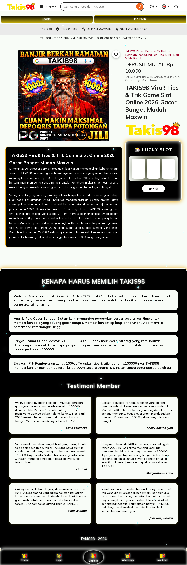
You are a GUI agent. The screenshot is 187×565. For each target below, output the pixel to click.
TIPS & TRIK (61, 38)
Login (59, 557)
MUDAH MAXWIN (83, 38)
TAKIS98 (45, 38)
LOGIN (46, 19)
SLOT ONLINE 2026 (108, 38)
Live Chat (162, 557)
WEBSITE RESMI (133, 38)
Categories (48, 6)
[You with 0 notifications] (166, 6)
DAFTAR (140, 19)
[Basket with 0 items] (176, 6)
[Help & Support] (154, 6)
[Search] (139, 6)
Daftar (93, 557)
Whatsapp (128, 557)
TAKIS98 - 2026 (93, 539)
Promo (24, 557)
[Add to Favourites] (116, 54)
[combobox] (97, 6)
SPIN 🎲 (153, 188)
